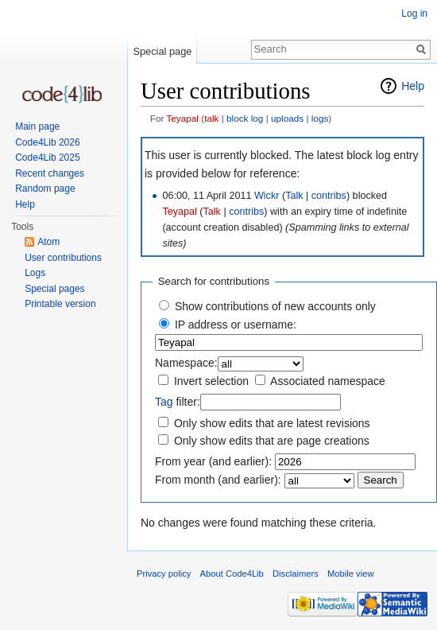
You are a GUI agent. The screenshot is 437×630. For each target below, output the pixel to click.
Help (412, 86)
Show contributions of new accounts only (275, 306)
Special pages (54, 288)
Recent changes (49, 173)
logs (320, 118)
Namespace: (186, 362)
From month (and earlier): (218, 479)
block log (244, 118)
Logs (35, 272)
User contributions (63, 257)
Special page (162, 51)
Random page (45, 188)
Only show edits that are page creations (271, 440)
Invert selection (211, 381)
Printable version (60, 303)
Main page (37, 126)
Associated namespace (327, 381)
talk (211, 118)
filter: (177, 401)
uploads (287, 118)
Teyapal (182, 118)
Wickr (266, 195)
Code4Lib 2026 (47, 142)
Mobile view (350, 573)
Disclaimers (296, 573)
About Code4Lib (232, 573)
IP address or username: (235, 324)
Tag (164, 401)
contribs (328, 195)
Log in (414, 13)
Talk (294, 195)
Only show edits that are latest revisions (272, 423)
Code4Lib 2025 (47, 157)
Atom (48, 241)
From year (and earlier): (213, 461)
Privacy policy (164, 573)
